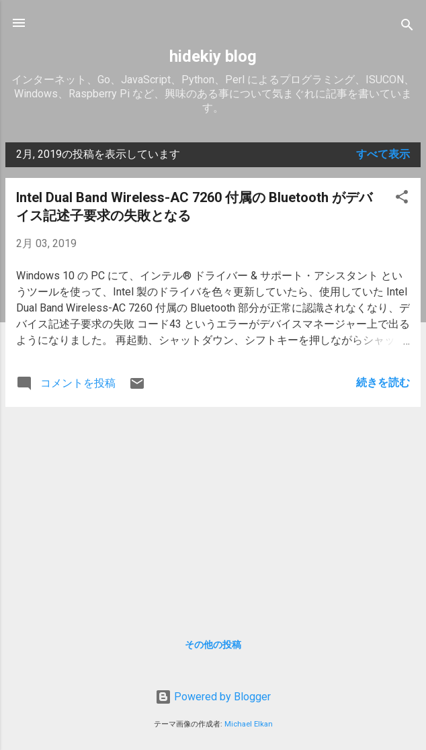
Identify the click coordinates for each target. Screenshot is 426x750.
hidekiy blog (213, 56)
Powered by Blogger (213, 696)
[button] (402, 199)
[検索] (407, 27)
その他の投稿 (213, 644)
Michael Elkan (248, 724)
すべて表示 (383, 154)
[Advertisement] (213, 512)
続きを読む (383, 382)
